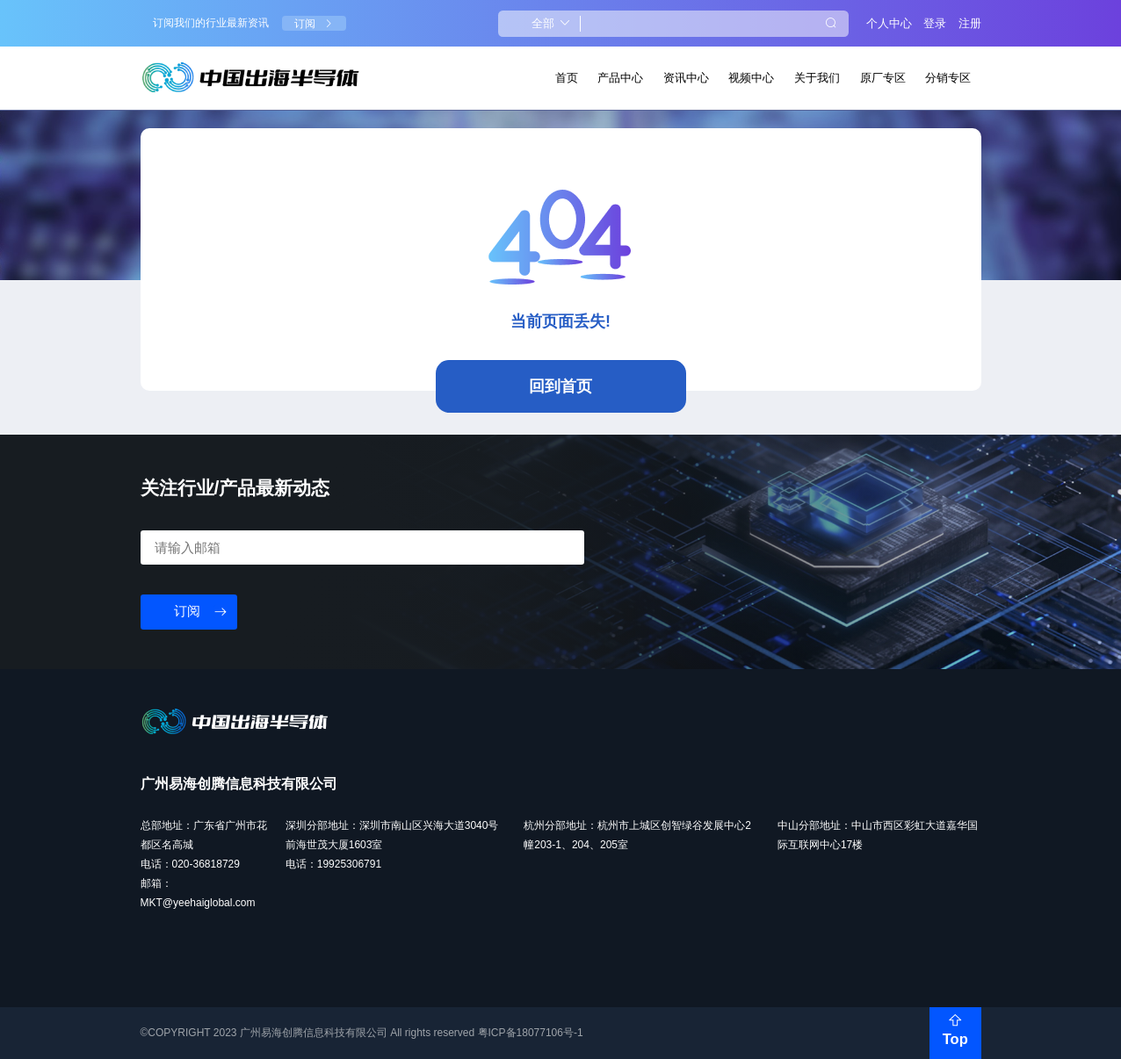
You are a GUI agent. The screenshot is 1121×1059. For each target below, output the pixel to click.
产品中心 (620, 77)
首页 (566, 77)
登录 (934, 23)
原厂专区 (883, 77)
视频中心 (751, 77)
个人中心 (889, 23)
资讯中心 (686, 77)
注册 (969, 23)
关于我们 (817, 77)
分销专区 (948, 77)
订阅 (314, 24)
